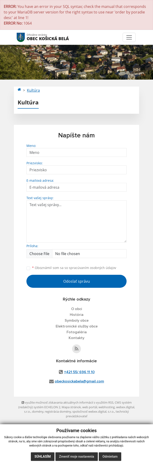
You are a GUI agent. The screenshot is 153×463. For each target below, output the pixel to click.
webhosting (107, 407)
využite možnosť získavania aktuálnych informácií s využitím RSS (67, 402)
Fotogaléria (77, 332)
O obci (76, 309)
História (76, 315)
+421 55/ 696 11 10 (79, 372)
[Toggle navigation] (129, 37)
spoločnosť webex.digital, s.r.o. (93, 411)
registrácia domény (58, 411)
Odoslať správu (76, 281)
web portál (89, 407)
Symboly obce (77, 320)
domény (37, 411)
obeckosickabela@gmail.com (79, 381)
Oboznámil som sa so (74, 267)
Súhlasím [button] (43, 456)
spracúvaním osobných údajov (92, 267)
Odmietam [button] (110, 456)
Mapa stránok (71, 407)
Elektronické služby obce (77, 326)
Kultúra (33, 90)
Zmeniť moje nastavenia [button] (76, 456)
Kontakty (76, 338)
